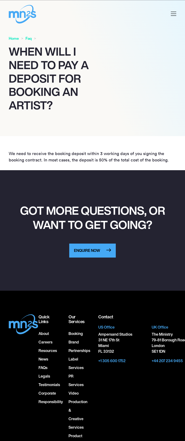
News (43, 359)
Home (14, 38)
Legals (44, 376)
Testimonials (49, 385)
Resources (48, 350)
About (44, 333)
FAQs (43, 367)
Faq (29, 38)
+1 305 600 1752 (111, 361)
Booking (76, 333)
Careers (45, 342)
